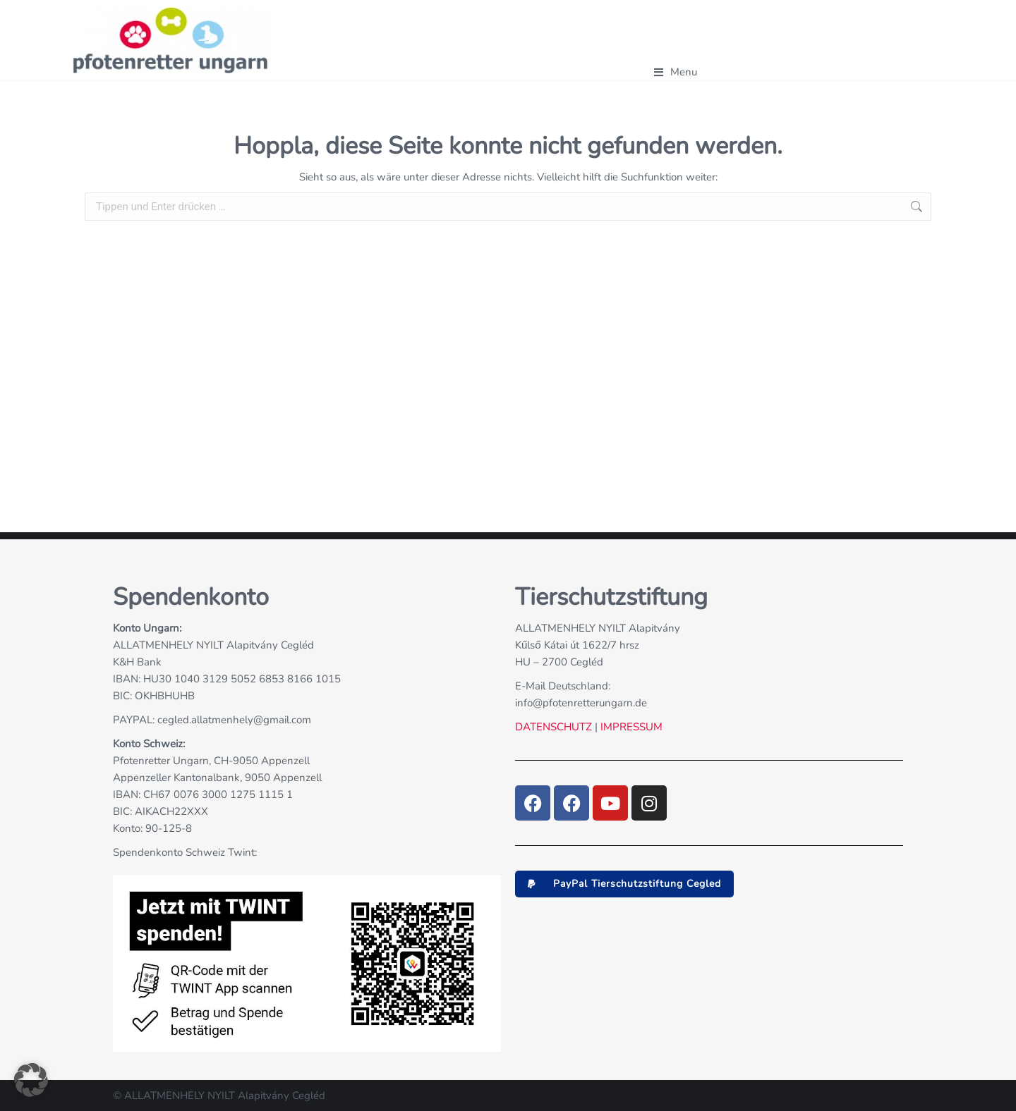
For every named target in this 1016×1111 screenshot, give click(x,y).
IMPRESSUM (630, 727)
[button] (624, 884)
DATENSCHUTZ (553, 727)
